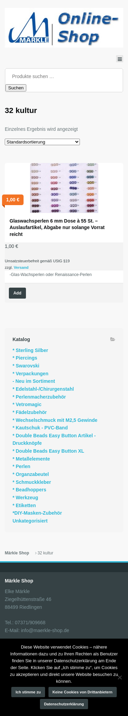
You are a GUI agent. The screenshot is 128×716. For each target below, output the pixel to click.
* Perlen (21, 466)
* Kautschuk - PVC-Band (40, 427)
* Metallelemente (31, 459)
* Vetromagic (27, 404)
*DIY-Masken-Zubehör (37, 513)
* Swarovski (26, 365)
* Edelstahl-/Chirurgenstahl (43, 389)
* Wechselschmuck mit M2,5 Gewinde (55, 420)
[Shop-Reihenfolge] (42, 142)
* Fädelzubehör (30, 412)
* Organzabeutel (31, 474)
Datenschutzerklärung (64, 704)
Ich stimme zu (28, 692)
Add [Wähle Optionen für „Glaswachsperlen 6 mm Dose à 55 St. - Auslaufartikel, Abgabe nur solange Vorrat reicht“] (17, 293)
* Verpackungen (30, 373)
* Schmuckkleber (32, 482)
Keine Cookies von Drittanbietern (83, 692)
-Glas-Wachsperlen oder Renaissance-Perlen (51, 274)
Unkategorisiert (30, 521)
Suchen (16, 87)
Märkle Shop (17, 553)
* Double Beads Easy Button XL (48, 451)
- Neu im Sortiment (34, 381)
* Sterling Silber (30, 350)
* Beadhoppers (29, 489)
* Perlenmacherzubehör (39, 397)
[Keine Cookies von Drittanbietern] (119, 677)
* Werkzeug (25, 497)
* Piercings (25, 358)
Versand (21, 267)
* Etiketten (24, 505)
